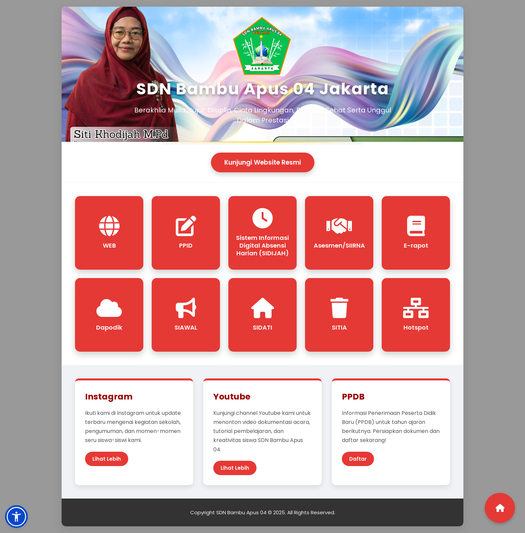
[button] (16, 516)
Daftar (358, 458)
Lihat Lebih (106, 458)
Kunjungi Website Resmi (262, 162)
